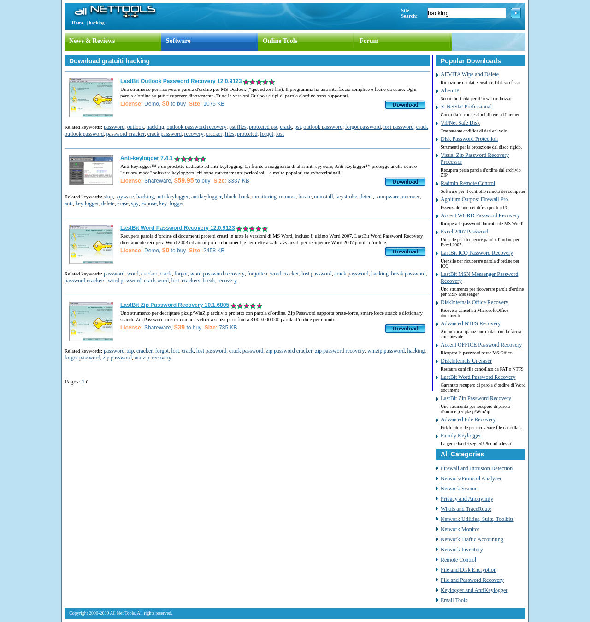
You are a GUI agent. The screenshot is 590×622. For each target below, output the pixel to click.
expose (148, 203)
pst (298, 127)
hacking (155, 127)
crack (286, 127)
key (163, 203)
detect (366, 196)
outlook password (322, 127)
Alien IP (450, 90)
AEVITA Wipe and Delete (470, 74)
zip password (117, 357)
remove (287, 196)
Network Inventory (462, 549)
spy (135, 203)
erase (123, 203)
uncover (411, 196)
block (230, 196)
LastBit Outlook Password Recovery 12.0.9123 (181, 81)
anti (69, 203)
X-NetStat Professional (466, 106)
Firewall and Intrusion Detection (477, 468)
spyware (124, 196)
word (133, 273)
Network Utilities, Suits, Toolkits (477, 519)
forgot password (363, 127)
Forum (369, 40)
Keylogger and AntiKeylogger (474, 590)
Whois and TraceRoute (466, 509)
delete (108, 203)
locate (305, 196)
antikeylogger (206, 196)
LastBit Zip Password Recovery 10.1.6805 (174, 305)
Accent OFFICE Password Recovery (481, 344)
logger (177, 203)
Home (78, 22)
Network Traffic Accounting (472, 539)
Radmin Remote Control (468, 183)
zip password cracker (289, 350)
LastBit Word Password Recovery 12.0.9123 (177, 228)
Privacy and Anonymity (467, 499)
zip (130, 350)
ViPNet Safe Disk (460, 123)
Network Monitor (460, 529)
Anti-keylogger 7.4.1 (146, 158)
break (209, 280)
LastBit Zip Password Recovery (476, 398)
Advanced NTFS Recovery (471, 323)
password (114, 127)
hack (244, 196)
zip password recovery (340, 350)
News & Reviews (92, 40)
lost (280, 134)
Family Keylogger (461, 435)
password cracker (125, 134)
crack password (165, 134)
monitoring (264, 196)
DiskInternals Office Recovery (474, 302)
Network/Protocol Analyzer (471, 478)
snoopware (387, 196)
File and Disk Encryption (468, 570)
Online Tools (280, 40)
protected (247, 134)
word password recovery (217, 273)
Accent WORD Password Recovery (480, 215)
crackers (191, 280)
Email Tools (454, 600)
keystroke (346, 196)
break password (408, 273)
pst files (238, 127)
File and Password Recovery (472, 580)
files (230, 134)
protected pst (263, 127)
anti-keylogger (172, 196)
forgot (266, 134)
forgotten (257, 273)
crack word (156, 280)
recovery (193, 134)
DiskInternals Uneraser (466, 361)
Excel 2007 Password (464, 231)
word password (125, 280)
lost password (399, 127)
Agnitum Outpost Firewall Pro (474, 199)
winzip (141, 357)
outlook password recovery (196, 127)
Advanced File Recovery (468, 419)
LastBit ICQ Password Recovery (477, 253)
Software (178, 40)
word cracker (284, 273)
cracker (214, 134)
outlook (135, 127)
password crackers (85, 280)
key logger (87, 203)
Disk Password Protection (469, 139)
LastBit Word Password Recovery (478, 377)
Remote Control (458, 559)
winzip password (386, 350)
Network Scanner (460, 488)
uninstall (323, 196)
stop (108, 196)
